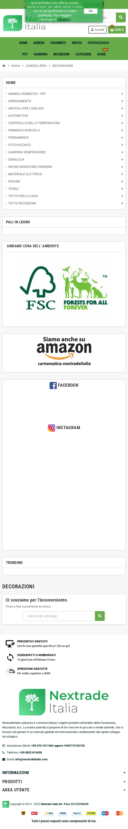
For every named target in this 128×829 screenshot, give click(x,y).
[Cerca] (64, 616)
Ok (91, 11)
